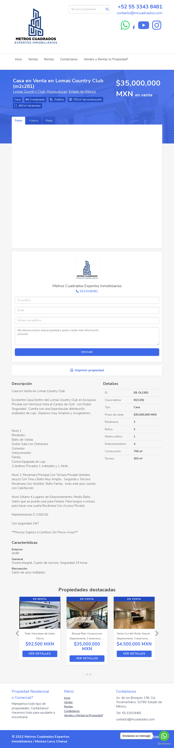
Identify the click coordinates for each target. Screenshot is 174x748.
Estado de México (82, 91)
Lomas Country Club (29, 91)
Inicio (18, 59)
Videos (33, 120)
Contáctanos (69, 59)
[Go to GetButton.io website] (164, 743)
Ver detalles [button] (40, 654)
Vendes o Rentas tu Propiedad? (106, 59)
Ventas (33, 59)
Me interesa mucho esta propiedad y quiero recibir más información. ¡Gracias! (87, 336)
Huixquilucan (57, 91)
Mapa (49, 120)
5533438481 (88, 291)
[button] (15, 633)
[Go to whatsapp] (164, 736)
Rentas (49, 59)
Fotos (18, 120)
